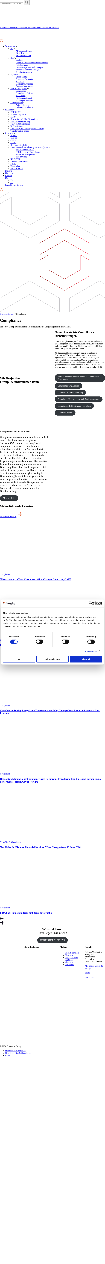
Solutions (9, 110)
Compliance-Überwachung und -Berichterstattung (78, 399)
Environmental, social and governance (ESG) (29, 147)
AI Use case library (24, 51)
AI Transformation (23, 55)
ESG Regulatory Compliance (28, 152)
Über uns (9, 173)
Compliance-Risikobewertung (70, 392)
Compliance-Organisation (68, 386)
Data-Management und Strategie (29, 67)
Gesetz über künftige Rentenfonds (24, 119)
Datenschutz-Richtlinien (15, 1051)
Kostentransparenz (18, 114)
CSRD (13, 140)
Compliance (21, 91)
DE (6, 178)
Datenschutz (15, 166)
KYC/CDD (15, 159)
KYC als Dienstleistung (20, 121)
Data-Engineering (23, 65)
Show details (91, 651)
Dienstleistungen (7, 314)
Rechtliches (20, 95)
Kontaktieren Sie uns (14, 185)
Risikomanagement (24, 98)
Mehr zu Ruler (9, 498)
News (2, 842)
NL (11, 183)
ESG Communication (25, 150)
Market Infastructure (24, 84)
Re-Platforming (17, 126)
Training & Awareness (25, 72)
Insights (8, 171)
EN (11, 180)
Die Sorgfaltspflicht (18, 145)
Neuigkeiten (5, 574)
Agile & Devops (22, 105)
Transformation (16, 103)
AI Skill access (22, 53)
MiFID (13, 164)
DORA (13, 117)
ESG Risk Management (25, 154)
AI (11, 48)
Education (20, 81)
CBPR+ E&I (15, 112)
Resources (69, 964)
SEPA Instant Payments (20, 124)
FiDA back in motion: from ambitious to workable (26, 912)
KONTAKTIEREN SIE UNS (52, 940)
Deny (19, 659)
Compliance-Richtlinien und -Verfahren (74, 406)
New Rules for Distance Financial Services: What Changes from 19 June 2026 (40, 847)
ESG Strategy (21, 157)
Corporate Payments (24, 79)
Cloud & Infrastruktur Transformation (32, 63)
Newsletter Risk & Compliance (18, 1053)
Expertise (9, 133)
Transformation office (19, 131)
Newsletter (89, 977)
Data (12, 58)
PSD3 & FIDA (16, 168)
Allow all (86, 659)
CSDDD (14, 138)
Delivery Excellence (24, 107)
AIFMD (13, 135)
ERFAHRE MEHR (11, 517)
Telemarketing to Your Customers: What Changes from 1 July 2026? (35, 579)
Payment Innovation (24, 86)
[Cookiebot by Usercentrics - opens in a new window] (90, 603)
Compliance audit (65, 412)
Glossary (69, 962)
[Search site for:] (11, 3)
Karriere (8, 175)
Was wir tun (10, 46)
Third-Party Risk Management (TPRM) (27, 128)
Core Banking (21, 77)
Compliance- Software (25, 93)
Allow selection (52, 659)
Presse (87, 973)
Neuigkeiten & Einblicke (71, 958)
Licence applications (19, 161)
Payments (14, 74)
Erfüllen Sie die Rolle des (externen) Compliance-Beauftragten (79, 378)
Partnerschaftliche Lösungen (28, 70)
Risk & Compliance (18, 88)
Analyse (19, 60)
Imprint (8, 1055)
